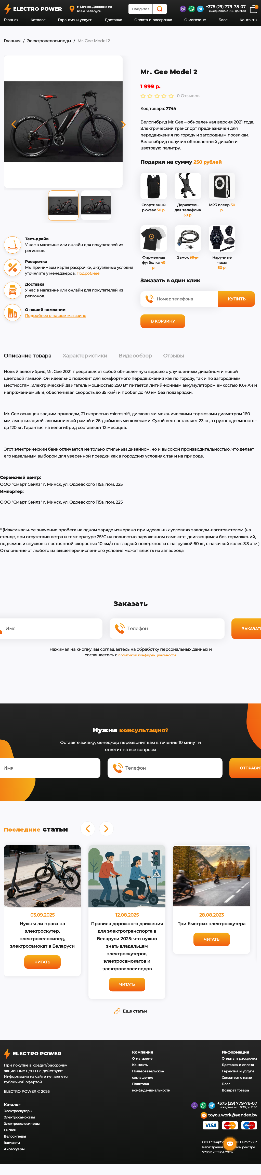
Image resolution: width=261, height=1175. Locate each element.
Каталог (38, 20)
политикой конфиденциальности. (147, 660)
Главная (11, 20)
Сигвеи (10, 1141)
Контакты (248, 20)
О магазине (195, 20)
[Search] (159, 9)
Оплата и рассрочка (153, 20)
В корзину (153, 322)
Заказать (226, 633)
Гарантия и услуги (75, 20)
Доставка (113, 20)
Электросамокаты (19, 1128)
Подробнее (105, 274)
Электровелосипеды (49, 40)
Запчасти (12, 1154)
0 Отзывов (178, 97)
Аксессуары (14, 1160)
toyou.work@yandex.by (229, 1126)
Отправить (226, 777)
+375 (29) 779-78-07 (226, 6)
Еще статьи (130, 1020)
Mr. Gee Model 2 (93, 40)
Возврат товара (235, 1101)
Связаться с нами (237, 1088)
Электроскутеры (18, 1122)
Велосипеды (15, 1147)
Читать (42, 971)
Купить (227, 300)
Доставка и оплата (238, 1075)
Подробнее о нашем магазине (55, 316)
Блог (222, 20)
